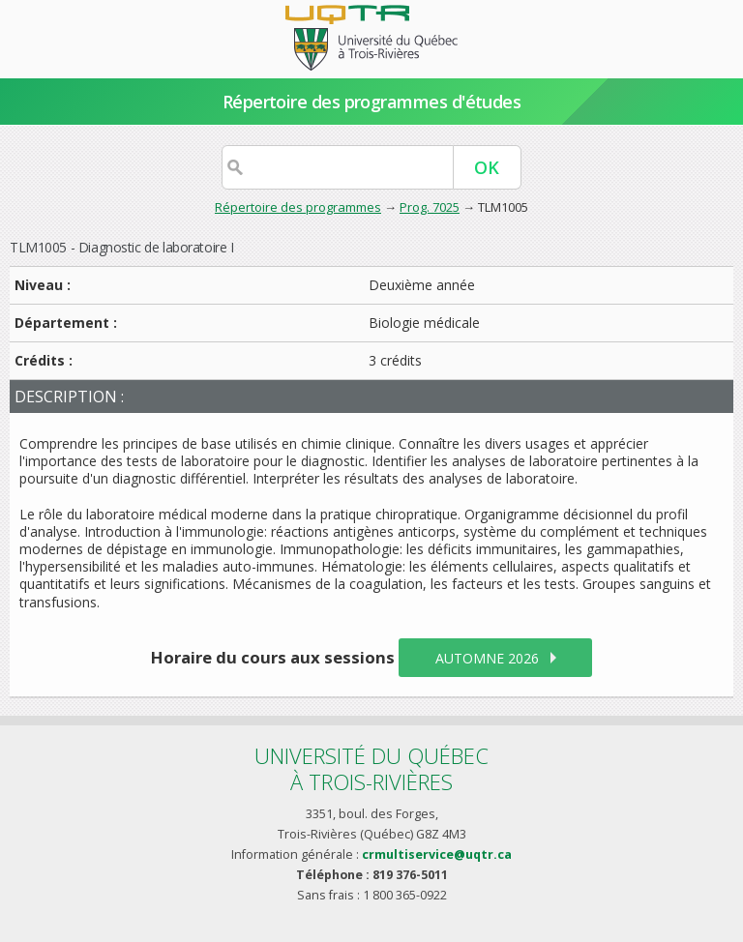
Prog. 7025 (430, 207)
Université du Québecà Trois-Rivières (371, 768)
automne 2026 (487, 658)
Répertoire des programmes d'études (372, 101)
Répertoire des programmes (298, 207)
